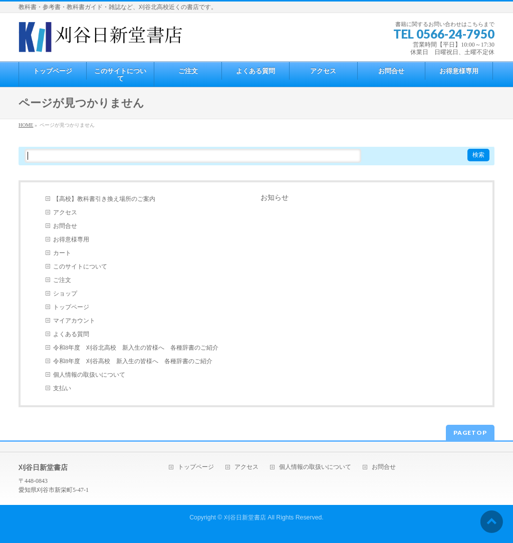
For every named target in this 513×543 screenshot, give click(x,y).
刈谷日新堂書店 (245, 517)
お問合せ (65, 225)
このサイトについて (80, 266)
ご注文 (62, 280)
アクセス (65, 212)
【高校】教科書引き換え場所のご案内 (104, 198)
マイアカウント (74, 320)
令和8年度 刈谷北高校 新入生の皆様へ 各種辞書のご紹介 (135, 347)
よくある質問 (71, 334)
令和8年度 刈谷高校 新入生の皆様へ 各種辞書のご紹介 (132, 361)
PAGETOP (470, 432)
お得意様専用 (71, 239)
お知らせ (275, 197)
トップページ (71, 307)
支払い (62, 388)
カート (62, 252)
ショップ (65, 293)
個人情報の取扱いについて (89, 374)
